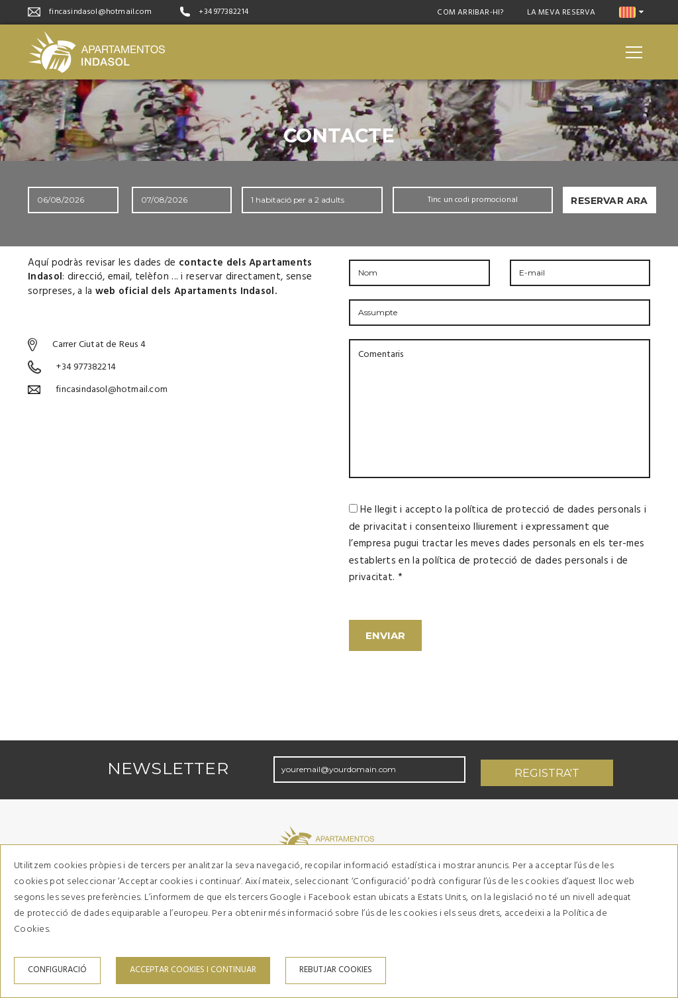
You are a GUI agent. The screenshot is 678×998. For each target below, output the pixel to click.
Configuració (57, 970)
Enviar (385, 635)
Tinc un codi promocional (473, 200)
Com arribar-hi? (470, 12)
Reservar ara (609, 201)
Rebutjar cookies (335, 970)
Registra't (546, 766)
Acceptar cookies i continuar (193, 970)
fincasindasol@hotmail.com (100, 12)
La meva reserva (561, 12)
